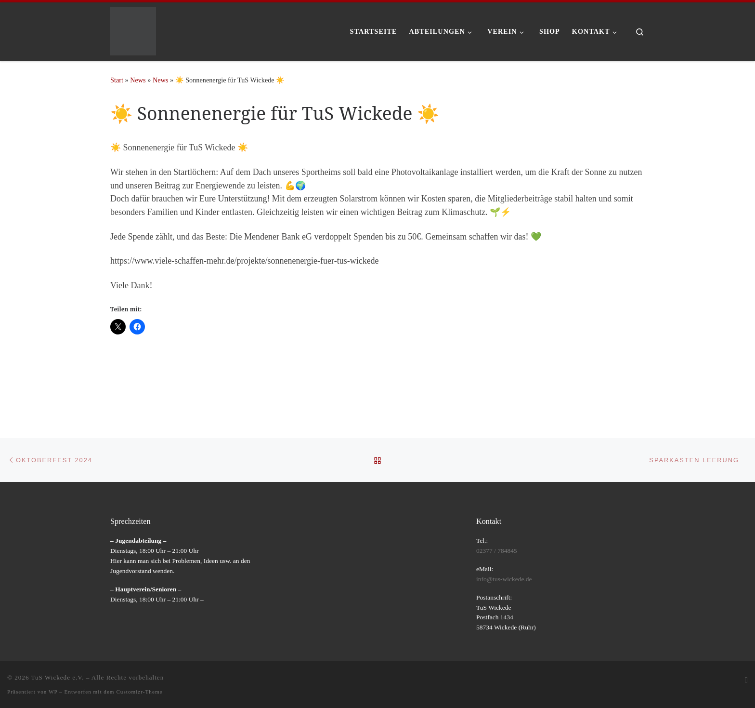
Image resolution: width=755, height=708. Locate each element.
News (137, 80)
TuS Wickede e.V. (57, 677)
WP (53, 692)
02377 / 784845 (496, 550)
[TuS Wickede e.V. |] (133, 29)
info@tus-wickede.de (504, 579)
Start (116, 80)
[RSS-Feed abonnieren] (746, 680)
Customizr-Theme (139, 692)
